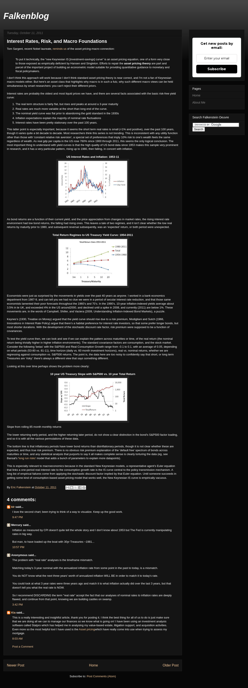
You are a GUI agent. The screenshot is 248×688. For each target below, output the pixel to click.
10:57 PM (18, 547)
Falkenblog (26, 16)
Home (93, 665)
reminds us (59, 48)
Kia (13, 612)
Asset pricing (87, 629)
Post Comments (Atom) (101, 676)
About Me (198, 102)
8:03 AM (17, 638)
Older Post (171, 665)
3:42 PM (17, 604)
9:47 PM (17, 517)
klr (13, 506)
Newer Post (15, 665)
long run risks (27, 458)
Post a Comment (22, 646)
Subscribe (216, 69)
